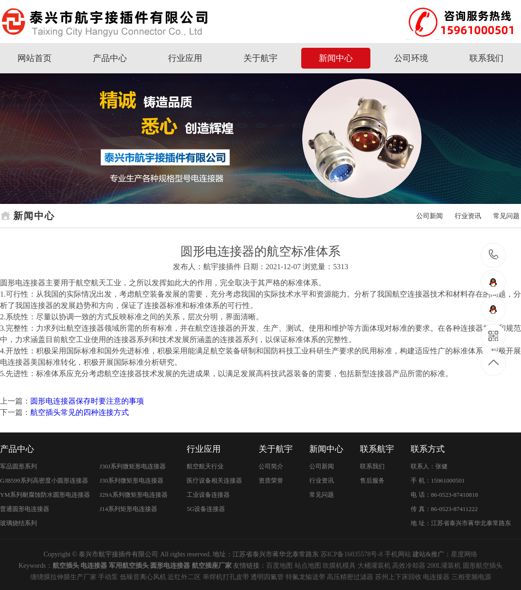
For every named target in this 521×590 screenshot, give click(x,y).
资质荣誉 (271, 480)
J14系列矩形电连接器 (128, 508)
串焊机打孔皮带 (226, 577)
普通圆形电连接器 (24, 508)
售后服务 (372, 480)
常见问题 (506, 216)
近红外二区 (184, 577)
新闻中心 (336, 58)
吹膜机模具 (339, 565)
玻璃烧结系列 (18, 523)
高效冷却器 (408, 565)
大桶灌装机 (374, 565)
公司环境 (411, 58)
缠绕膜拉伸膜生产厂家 (63, 577)
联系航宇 (377, 449)
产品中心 (110, 58)
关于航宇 (260, 58)
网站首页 (35, 58)
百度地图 (279, 565)
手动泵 (108, 577)
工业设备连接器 (208, 494)
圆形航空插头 (483, 565)
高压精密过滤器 (350, 577)
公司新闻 (429, 216)
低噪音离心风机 (143, 577)
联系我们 (486, 58)
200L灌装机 (444, 565)
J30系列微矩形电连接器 (131, 480)
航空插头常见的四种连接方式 (79, 412)
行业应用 (185, 58)
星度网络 (464, 554)
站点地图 (308, 565)
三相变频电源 (471, 577)
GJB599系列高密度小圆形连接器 (44, 480)
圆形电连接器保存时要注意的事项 (87, 401)
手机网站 (398, 554)
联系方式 (428, 449)
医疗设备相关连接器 (214, 480)
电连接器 (436, 577)
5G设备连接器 (206, 508)
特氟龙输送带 (305, 577)
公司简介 (271, 466)
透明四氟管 (267, 577)
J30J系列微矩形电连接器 (132, 466)
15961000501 (493, 255)
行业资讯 (468, 216)
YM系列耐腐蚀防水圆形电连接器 (45, 494)
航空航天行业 (205, 466)
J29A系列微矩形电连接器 (133, 494)
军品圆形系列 (18, 466)
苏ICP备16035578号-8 (352, 554)
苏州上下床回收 (398, 577)
